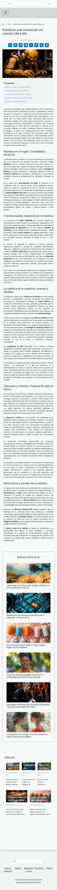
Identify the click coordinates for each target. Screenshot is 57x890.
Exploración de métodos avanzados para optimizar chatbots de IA (25, 616)
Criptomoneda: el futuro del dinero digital (17, 800)
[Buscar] (28, 4)
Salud (18, 868)
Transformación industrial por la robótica (16, 91)
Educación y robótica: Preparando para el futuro (18, 98)
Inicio (3, 24)
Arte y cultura (8, 870)
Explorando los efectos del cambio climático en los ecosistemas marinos (28, 586)
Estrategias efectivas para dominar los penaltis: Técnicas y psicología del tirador (28, 705)
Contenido (10, 83)
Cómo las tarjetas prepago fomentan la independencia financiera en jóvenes (25, 675)
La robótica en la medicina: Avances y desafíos (18, 94)
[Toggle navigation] (5, 12)
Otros (9, 24)
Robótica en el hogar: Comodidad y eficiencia (18, 87)
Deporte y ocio (28, 870)
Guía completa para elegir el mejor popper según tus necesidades (26, 646)
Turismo (39, 868)
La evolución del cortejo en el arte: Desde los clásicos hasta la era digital (27, 735)
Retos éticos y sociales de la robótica (15, 101)
